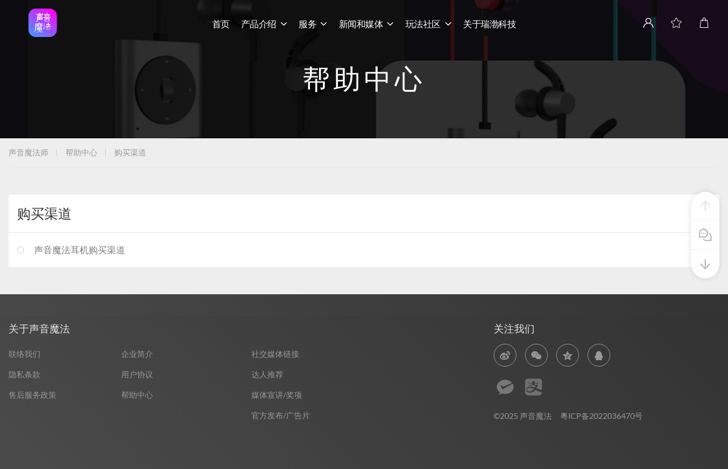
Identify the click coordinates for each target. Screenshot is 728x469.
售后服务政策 (32, 395)
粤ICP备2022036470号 (601, 416)
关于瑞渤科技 (489, 24)
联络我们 (24, 354)
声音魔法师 (28, 152)
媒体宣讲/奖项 (276, 395)
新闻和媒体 (366, 24)
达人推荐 (267, 374)
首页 (221, 24)
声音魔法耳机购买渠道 (79, 249)
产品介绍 (264, 24)
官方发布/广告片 (280, 415)
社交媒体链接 (275, 354)
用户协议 (137, 374)
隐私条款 (24, 374)
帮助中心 (81, 152)
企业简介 (137, 354)
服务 (313, 24)
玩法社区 (429, 24)
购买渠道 (130, 152)
